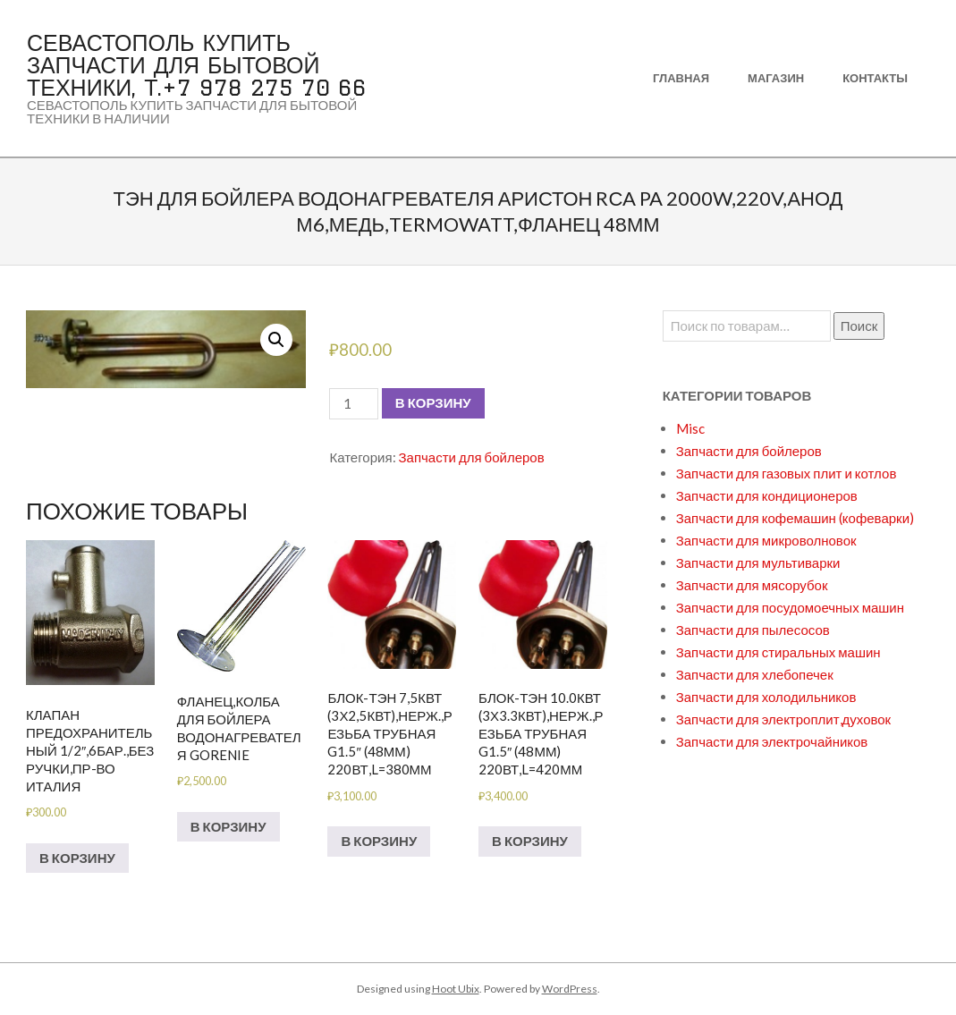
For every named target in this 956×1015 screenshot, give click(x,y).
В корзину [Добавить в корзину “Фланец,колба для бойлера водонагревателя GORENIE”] (228, 826)
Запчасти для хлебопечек (754, 674)
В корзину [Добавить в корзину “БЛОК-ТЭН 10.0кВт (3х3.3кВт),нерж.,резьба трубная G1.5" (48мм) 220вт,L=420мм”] (530, 841)
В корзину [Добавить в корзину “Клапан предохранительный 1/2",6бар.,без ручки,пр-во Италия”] (77, 858)
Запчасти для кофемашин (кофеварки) (795, 518)
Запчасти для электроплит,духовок (784, 719)
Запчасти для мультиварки (758, 562)
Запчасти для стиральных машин (778, 652)
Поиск (859, 325)
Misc (690, 428)
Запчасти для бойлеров (472, 457)
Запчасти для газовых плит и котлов (786, 473)
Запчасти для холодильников (766, 697)
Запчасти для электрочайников (772, 741)
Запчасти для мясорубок (752, 585)
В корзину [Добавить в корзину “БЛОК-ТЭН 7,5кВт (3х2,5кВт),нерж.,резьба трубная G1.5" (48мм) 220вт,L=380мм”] (379, 841)
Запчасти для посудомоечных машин (790, 607)
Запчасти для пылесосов (753, 630)
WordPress (569, 988)
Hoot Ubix (455, 988)
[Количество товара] (353, 403)
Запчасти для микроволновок (766, 540)
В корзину (433, 402)
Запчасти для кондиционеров (767, 495)
